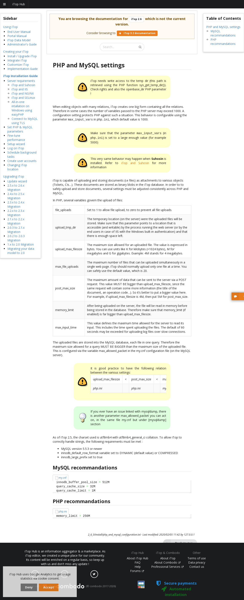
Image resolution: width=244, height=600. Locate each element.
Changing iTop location (17, 167)
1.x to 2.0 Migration (20, 244)
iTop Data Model (19, 40)
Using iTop (10, 27)
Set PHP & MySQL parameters (19, 129)
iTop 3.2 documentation (137, 33)
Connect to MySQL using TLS (25, 121)
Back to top (178, 542)
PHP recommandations (223, 41)
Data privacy (196, 562)
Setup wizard (16, 144)
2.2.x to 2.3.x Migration (15, 213)
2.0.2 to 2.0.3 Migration (16, 238)
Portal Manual (17, 36)
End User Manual (19, 32)
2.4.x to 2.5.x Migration (15, 196)
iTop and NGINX (23, 93)
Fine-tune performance (16, 138)
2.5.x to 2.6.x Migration (15, 187)
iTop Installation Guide (20, 76)
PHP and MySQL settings (223, 27)
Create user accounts (21, 161)
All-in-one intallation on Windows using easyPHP (22, 108)
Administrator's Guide (22, 44)
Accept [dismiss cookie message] (48, 587)
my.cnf (62, 476)
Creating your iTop (15, 51)
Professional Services (167, 567)
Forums (137, 571)
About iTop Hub (137, 558)
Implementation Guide (22, 69)
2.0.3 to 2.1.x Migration (15, 230)
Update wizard (17, 181)
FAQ (137, 562)
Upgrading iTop (13, 176)
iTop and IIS (20, 89)
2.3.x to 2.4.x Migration (15, 204)
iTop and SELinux (23, 98)
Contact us (196, 567)
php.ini (63, 510)
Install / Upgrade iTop (22, 56)
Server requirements (21, 81)
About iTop (167, 558)
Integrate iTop (17, 60)
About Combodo (167, 562)
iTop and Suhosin (23, 85)
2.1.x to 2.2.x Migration (15, 221)
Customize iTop (18, 65)
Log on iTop (15, 148)
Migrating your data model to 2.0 (20, 251)
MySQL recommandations (223, 33)
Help (138, 567)
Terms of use (196, 558)
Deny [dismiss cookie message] (29, 587)
